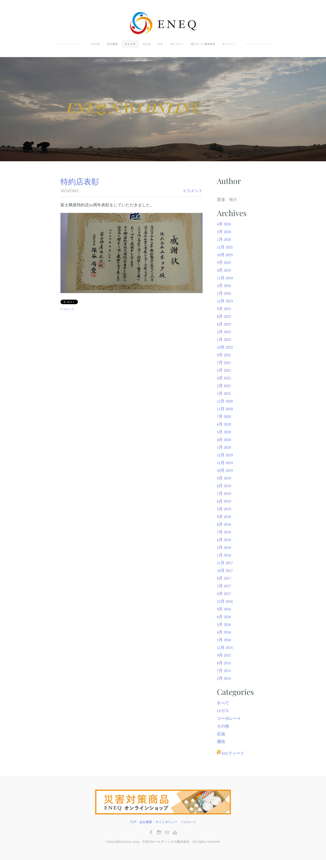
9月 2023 (224, 308)
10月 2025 (225, 255)
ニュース (130, 44)
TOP (133, 822)
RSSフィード (233, 753)
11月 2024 (225, 278)
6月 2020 (224, 424)
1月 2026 (224, 239)
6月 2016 (224, 616)
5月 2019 (224, 509)
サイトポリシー (166, 822)
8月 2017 (224, 578)
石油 (221, 734)
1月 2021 (224, 393)
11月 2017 (225, 563)
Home (95, 44)
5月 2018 (224, 547)
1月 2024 (224, 293)
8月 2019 (224, 486)
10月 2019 (225, 470)
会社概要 (112, 44)
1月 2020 (224, 447)
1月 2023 (224, 339)
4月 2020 (224, 439)
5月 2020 (224, 432)
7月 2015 (224, 670)
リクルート (189, 822)
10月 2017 (225, 570)
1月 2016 (224, 640)
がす (160, 44)
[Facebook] (151, 832)
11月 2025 (225, 247)
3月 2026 (224, 231)
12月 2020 (225, 401)
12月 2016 (225, 601)
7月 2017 (224, 586)
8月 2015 (224, 663)
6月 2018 (224, 539)
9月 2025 (224, 262)
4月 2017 (224, 593)
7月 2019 (224, 493)
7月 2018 (224, 532)
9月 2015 (224, 655)
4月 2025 (224, 270)
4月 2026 (224, 224)
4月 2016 (224, 632)
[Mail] (167, 832)
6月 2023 (224, 324)
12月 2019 (225, 455)
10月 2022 (225, 347)
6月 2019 (224, 501)
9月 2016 (224, 609)
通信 (221, 741)
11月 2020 (225, 409)
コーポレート (229, 718)
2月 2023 (224, 332)
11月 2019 (225, 462)
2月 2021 (224, 385)
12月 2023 (225, 301)
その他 (223, 726)
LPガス (223, 710)
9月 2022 (224, 355)
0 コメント (193, 190)
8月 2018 (224, 524)
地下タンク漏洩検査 (203, 44)
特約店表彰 (79, 181)
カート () (228, 44)
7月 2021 (224, 362)
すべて (223, 703)
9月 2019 (224, 478)
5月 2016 (224, 624)
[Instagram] (159, 832)
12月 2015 (225, 647)
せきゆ (147, 44)
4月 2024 (224, 285)
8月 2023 (224, 316)
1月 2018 (224, 555)
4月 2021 (224, 378)
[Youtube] (175, 832)
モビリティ (177, 44)
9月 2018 (224, 516)
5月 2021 (224, 370)
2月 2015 (224, 678)
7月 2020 (224, 416)
